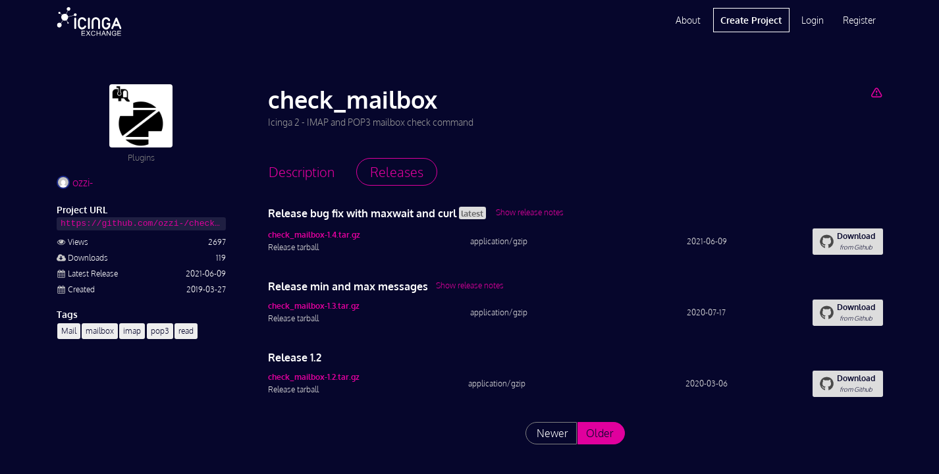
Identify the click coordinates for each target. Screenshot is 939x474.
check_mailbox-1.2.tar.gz (314, 377)
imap (132, 331)
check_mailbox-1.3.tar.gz (314, 306)
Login (812, 20)
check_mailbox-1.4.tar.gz (314, 235)
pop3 (160, 331)
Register (859, 20)
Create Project (751, 20)
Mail (68, 331)
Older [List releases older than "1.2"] (600, 433)
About (688, 20)
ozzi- (75, 182)
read (186, 331)
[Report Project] (876, 92)
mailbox (100, 331)
